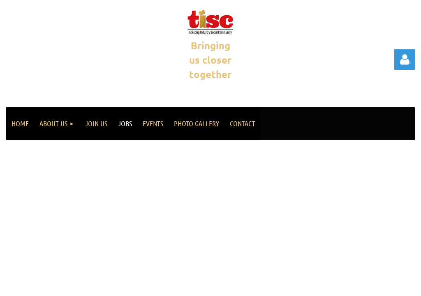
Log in (404, 59)
